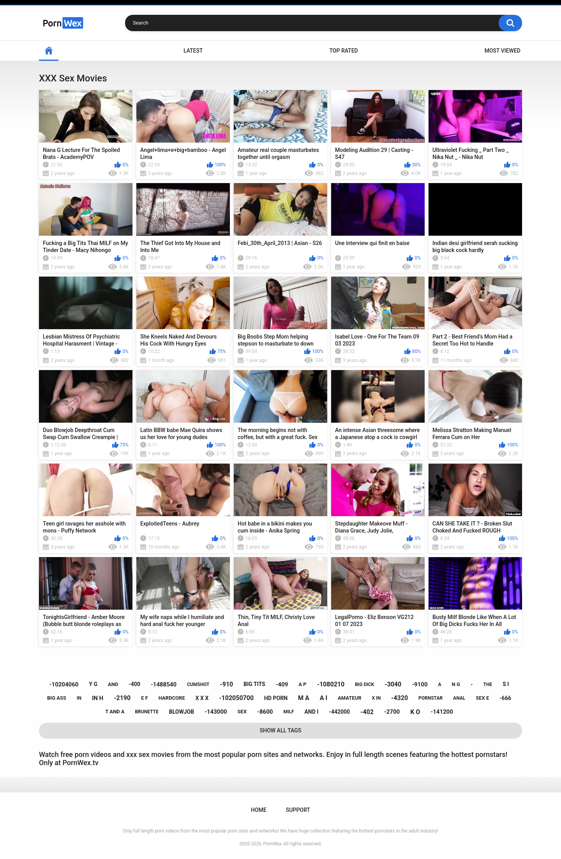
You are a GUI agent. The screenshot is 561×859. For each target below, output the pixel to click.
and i (311, 712)
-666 (505, 698)
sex (242, 711)
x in (376, 698)
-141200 (441, 711)
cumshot (198, 684)
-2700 (392, 711)
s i (506, 684)
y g (93, 684)
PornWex (272, 844)
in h (97, 698)
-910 (226, 684)
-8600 (265, 711)
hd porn (276, 698)
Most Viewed (502, 51)
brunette (146, 711)
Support (298, 810)
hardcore (172, 698)
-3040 (393, 684)
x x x (202, 698)
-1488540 (163, 684)
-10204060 (64, 684)
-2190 (122, 698)
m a (303, 698)
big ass (56, 698)
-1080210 (331, 684)
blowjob (181, 712)
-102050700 (236, 698)
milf (288, 711)
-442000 (339, 712)
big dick (364, 684)
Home (48, 51)
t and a (114, 711)
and (113, 684)
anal (459, 698)
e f (144, 698)
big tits (254, 684)
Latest (193, 51)
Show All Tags (281, 730)
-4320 (399, 698)
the (487, 684)
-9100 (419, 684)
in (79, 698)
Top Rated (343, 51)
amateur (349, 698)
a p (302, 684)
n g (456, 684)
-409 (282, 684)
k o (415, 712)
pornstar (430, 698)
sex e (482, 698)
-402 (367, 712)
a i (323, 698)
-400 (134, 684)
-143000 (216, 711)
